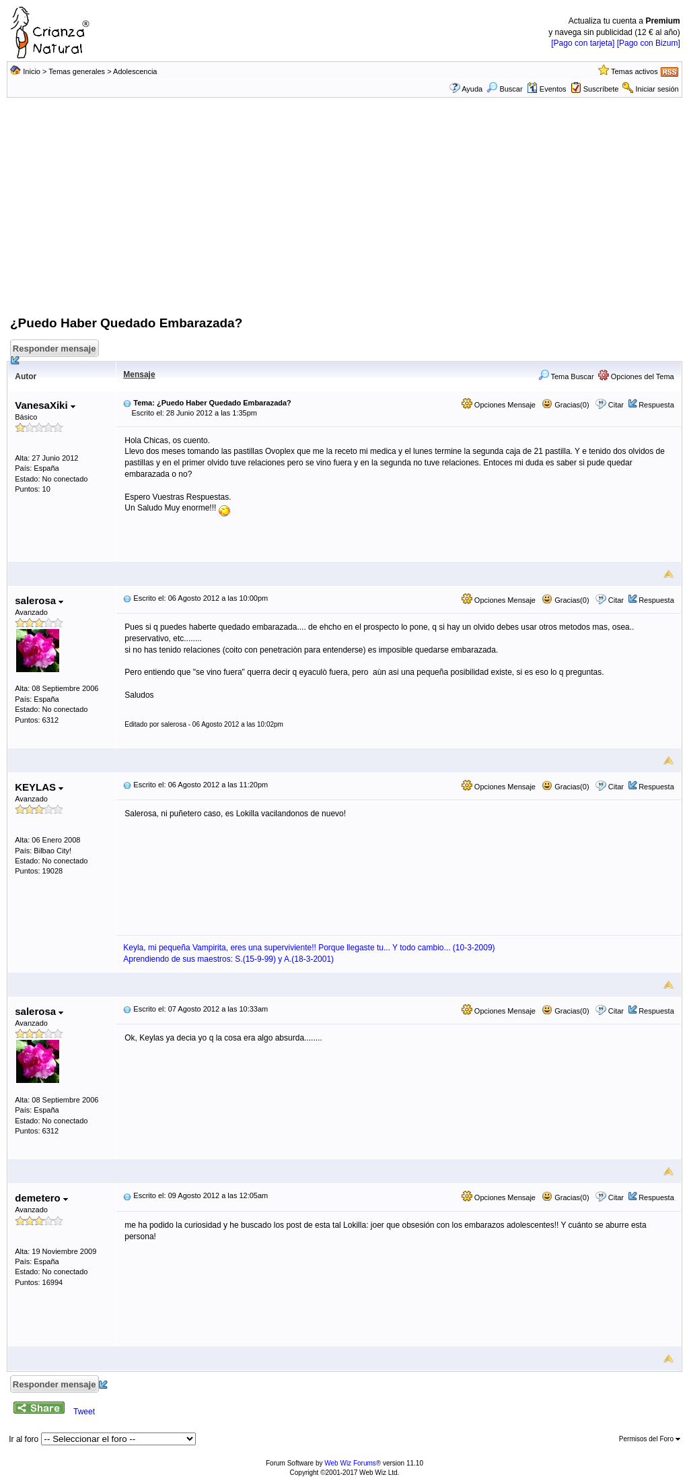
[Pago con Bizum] (648, 43)
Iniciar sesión (657, 89)
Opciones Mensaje (499, 405)
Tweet (84, 1411)
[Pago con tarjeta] (582, 43)
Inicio (31, 71)
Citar (616, 405)
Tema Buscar (566, 376)
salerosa (39, 600)
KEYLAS (39, 787)
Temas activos (634, 71)
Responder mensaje (55, 350)
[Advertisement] (344, 213)
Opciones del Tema (636, 376)
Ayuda (472, 89)
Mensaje (139, 374)
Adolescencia (135, 71)
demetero (41, 1198)
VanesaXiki (45, 405)
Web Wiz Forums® (352, 1463)
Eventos (547, 89)
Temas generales (76, 71)
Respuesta (656, 405)
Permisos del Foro (649, 1439)
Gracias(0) (565, 405)
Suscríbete (601, 89)
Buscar (504, 89)
